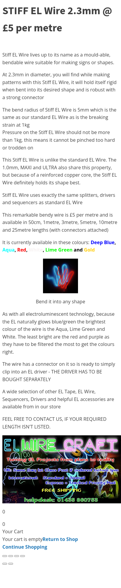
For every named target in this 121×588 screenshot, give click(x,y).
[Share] (16, 556)
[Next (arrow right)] (10, 564)
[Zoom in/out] (4, 556)
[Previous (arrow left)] (4, 564)
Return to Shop (60, 539)
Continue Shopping (24, 547)
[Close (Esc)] (22, 556)
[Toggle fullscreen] (10, 556)
